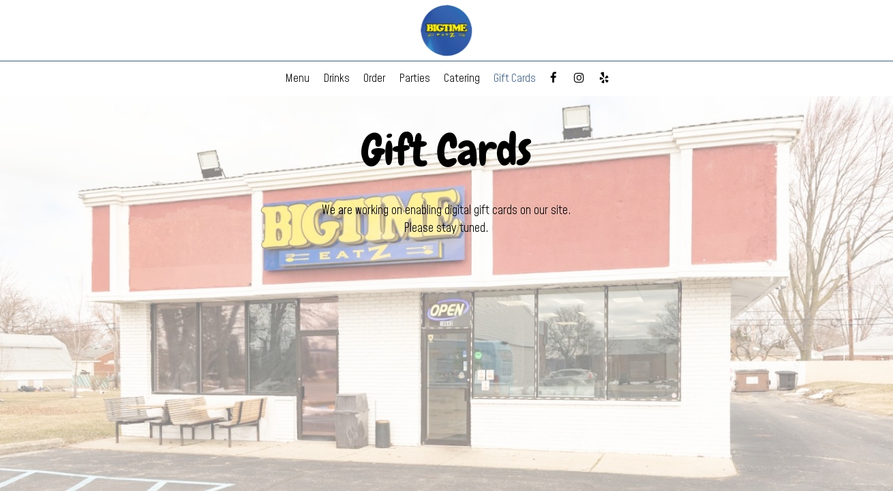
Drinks (336, 78)
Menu (297, 78)
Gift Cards (515, 78)
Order (374, 78)
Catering (462, 78)
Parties (414, 78)
